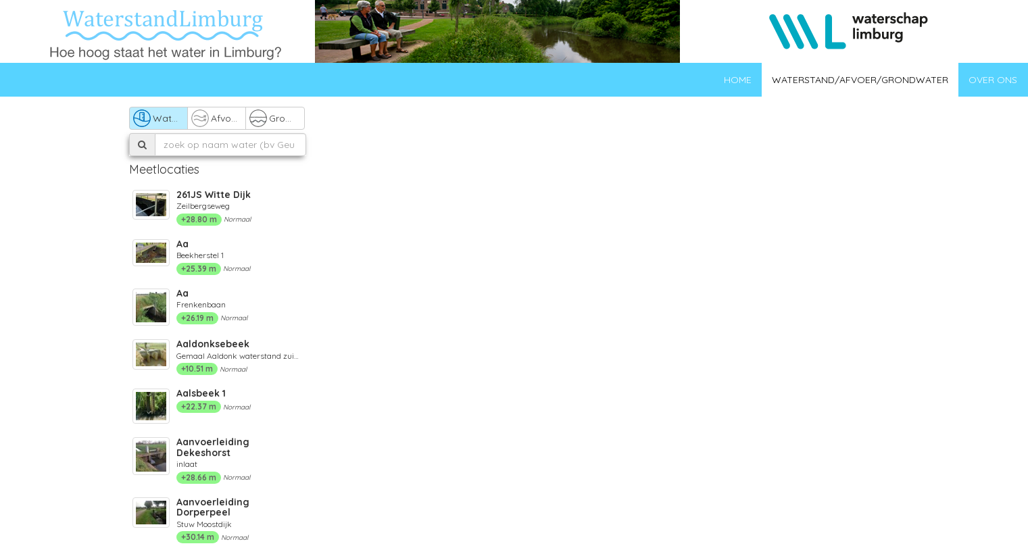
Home (738, 80)
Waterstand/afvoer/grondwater (860, 80)
